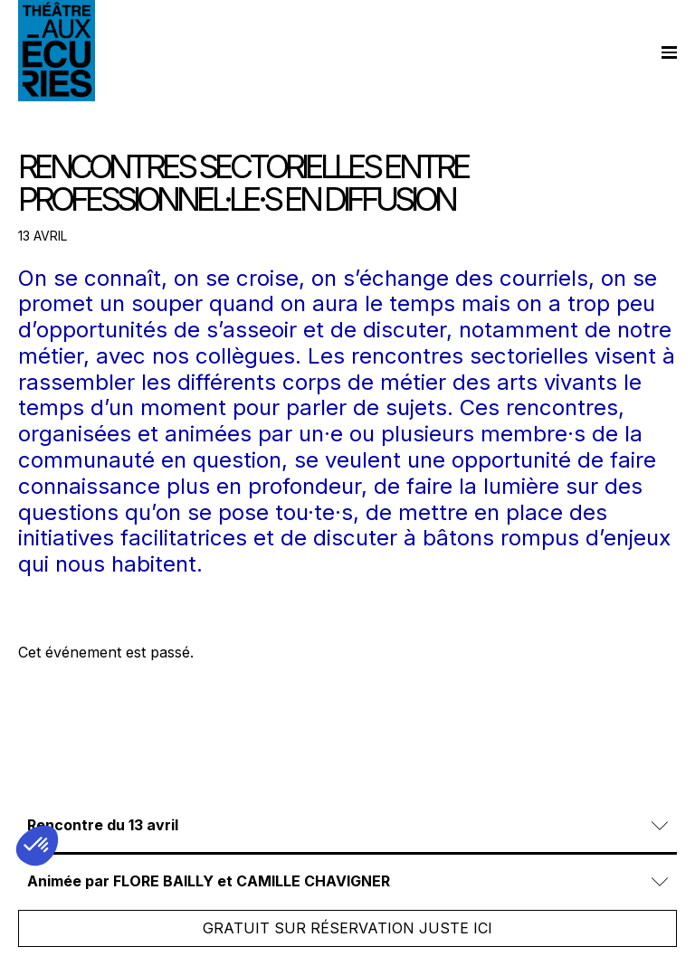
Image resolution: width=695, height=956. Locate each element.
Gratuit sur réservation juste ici (347, 928)
